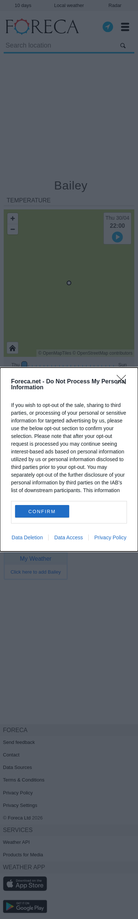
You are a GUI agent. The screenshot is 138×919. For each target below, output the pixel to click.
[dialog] (69, 459)
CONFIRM (42, 511)
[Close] (124, 382)
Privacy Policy (110, 537)
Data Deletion (27, 537)
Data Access (68, 537)
